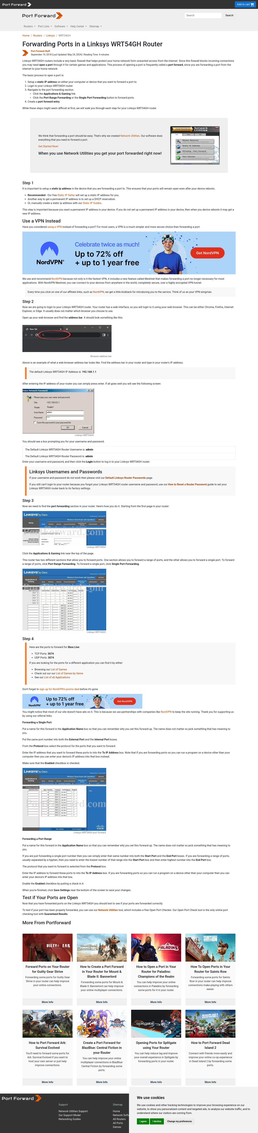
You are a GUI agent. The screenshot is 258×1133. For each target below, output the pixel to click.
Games (117, 1127)
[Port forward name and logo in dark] (42, 15)
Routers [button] (28, 26)
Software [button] (60, 26)
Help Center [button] (77, 26)
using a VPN (54, 226)
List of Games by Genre (69, 673)
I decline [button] (157, 1121)
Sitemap (118, 1104)
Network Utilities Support (73, 1111)
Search (229, 15)
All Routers (119, 1119)
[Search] (203, 15)
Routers (37, 35)
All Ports (118, 1123)
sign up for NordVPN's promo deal (59, 689)
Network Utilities (130, 135)
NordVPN (56, 278)
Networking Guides (70, 1119)
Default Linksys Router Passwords (125, 477)
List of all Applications (57, 677)
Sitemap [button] (94, 26)
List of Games (59, 669)
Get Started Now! (48, 146)
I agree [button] (143, 1121)
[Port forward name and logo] (16, 4)
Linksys (50, 35)
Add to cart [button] (245, 4)
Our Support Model (70, 1115)
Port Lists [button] (44, 26)
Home (25, 35)
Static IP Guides (92, 203)
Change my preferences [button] (179, 1121)
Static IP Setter (66, 195)
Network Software (123, 1115)
